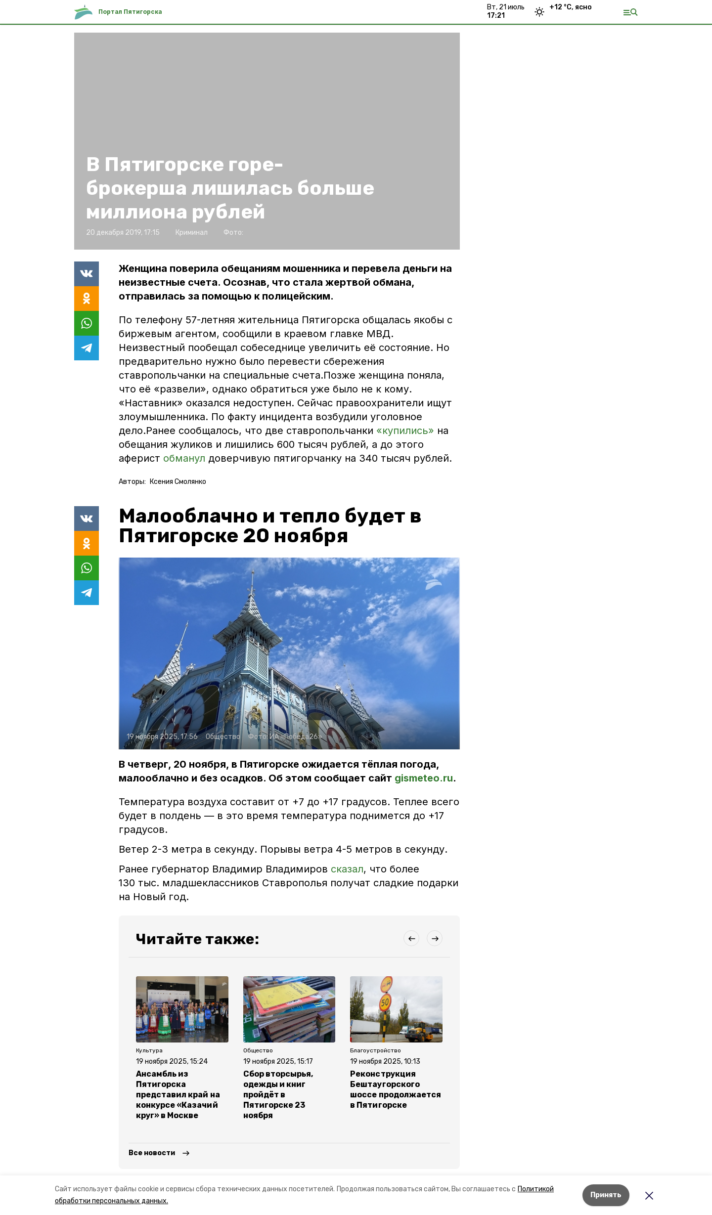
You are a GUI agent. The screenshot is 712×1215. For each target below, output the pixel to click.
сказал (347, 869)
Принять (606, 1195)
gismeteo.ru (424, 778)
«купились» (405, 430)
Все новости (152, 1153)
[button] (289, 653)
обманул (184, 458)
